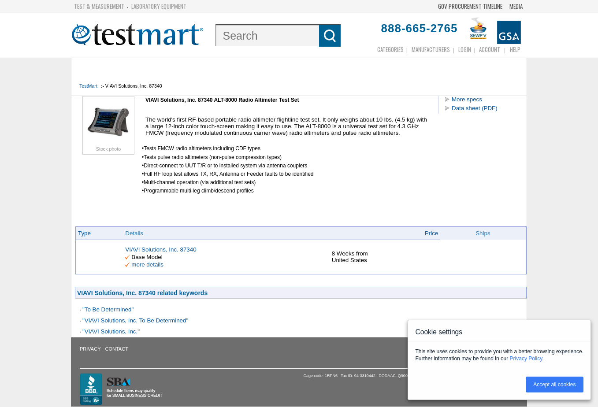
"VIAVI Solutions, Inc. (109, 331)
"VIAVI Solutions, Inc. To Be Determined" (135, 320)
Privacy (90, 349)
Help (515, 49)
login (464, 49)
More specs (467, 99)
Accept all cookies (554, 384)
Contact (116, 349)
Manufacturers (431, 49)
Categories (390, 49)
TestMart (88, 86)
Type (84, 233)
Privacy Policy (526, 358)
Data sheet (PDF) (475, 108)
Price (431, 233)
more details (147, 264)
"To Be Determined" (108, 309)
